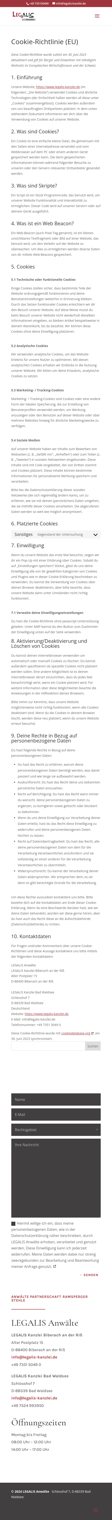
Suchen (93, 1046)
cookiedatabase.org (75, 1033)
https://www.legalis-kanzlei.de (58, 87)
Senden (91, 1275)
